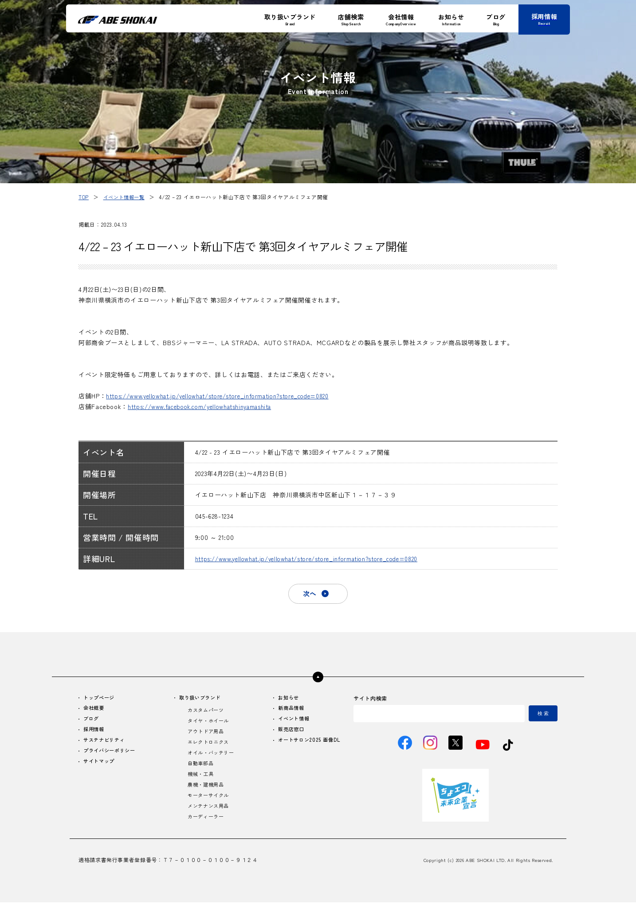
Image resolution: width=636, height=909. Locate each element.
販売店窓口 (288, 732)
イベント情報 (291, 721)
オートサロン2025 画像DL (307, 743)
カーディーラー (205, 823)
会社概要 (95, 710)
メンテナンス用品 (208, 812)
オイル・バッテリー (211, 756)
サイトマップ (101, 765)
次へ (309, 594)
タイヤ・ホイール (208, 723)
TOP (84, 197)
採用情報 (95, 732)
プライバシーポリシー (112, 754)
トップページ (101, 699)
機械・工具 (200, 778)
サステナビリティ (106, 743)
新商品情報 (288, 710)
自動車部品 (200, 767)
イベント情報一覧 (126, 197)
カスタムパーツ (205, 712)
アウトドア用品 (205, 734)
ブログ (92, 721)
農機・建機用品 (205, 790)
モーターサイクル (208, 801)
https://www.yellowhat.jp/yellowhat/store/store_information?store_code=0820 (230, 395)
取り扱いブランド (200, 699)
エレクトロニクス (208, 745)
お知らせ (286, 699)
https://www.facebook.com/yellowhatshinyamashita (207, 406)
